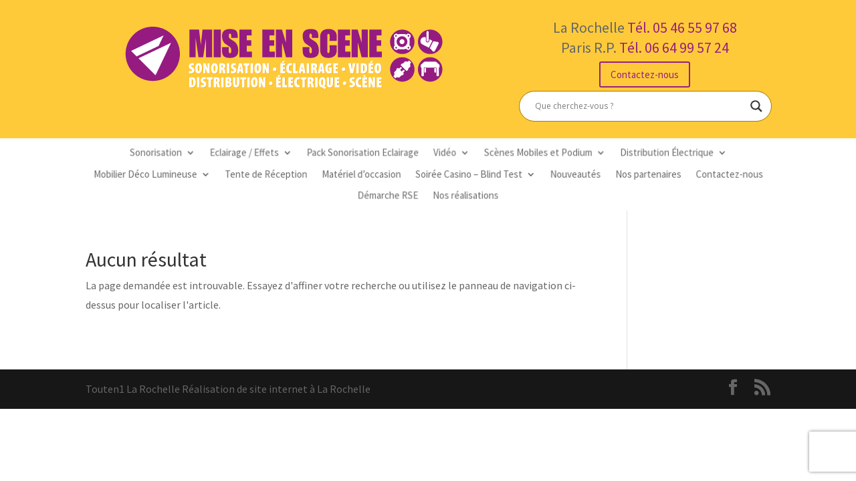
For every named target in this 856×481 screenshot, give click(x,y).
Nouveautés (561, 175)
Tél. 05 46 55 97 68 (682, 27)
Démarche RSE (391, 194)
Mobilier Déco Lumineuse (171, 175)
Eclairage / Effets (260, 155)
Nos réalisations (462, 194)
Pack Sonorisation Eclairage (368, 155)
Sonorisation (181, 155)
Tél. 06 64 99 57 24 (674, 47)
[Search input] (639, 106)
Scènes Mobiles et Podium (528, 155)
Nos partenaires (628, 175)
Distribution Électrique (644, 155)
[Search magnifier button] (756, 106)
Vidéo (443, 155)
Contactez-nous (645, 74)
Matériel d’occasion (367, 175)
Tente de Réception (280, 175)
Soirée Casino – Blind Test (465, 175)
